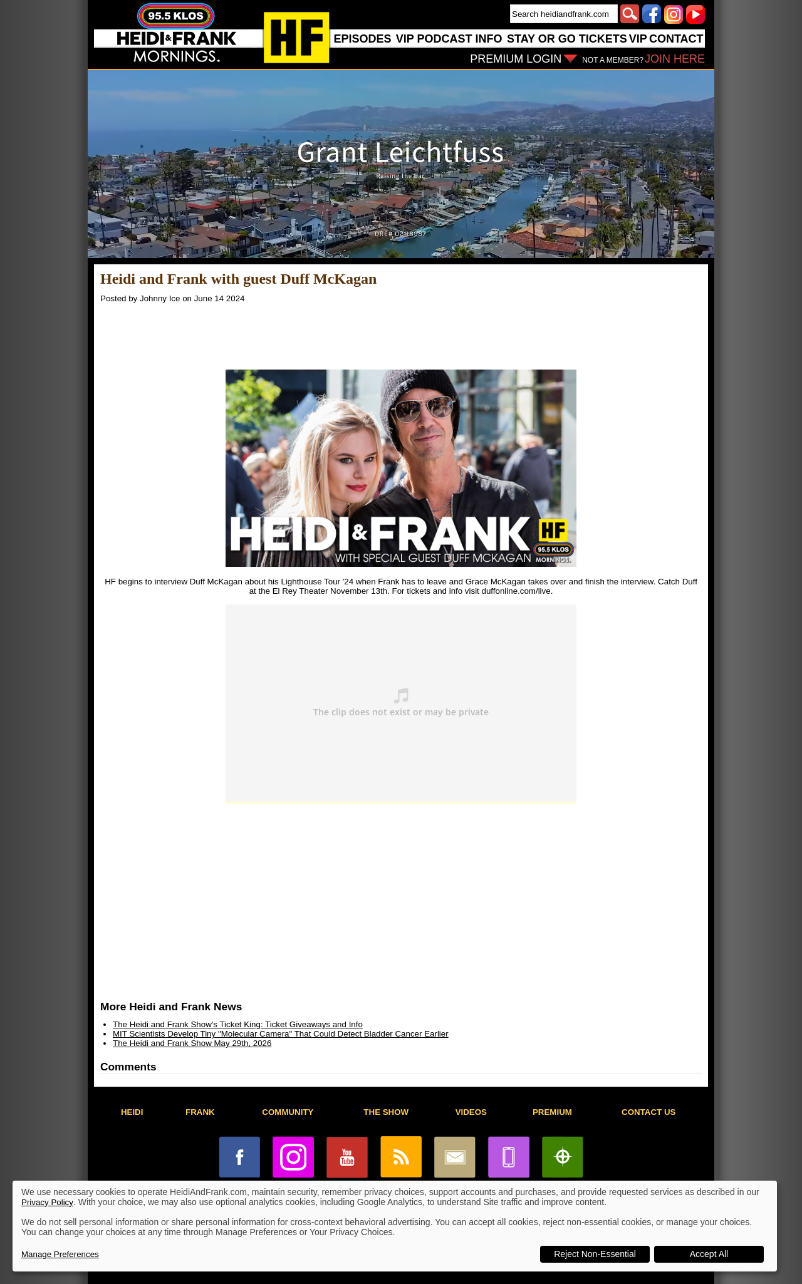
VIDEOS (471, 1112)
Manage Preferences (60, 1254)
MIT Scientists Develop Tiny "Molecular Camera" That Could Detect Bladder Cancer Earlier (281, 1033)
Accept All (709, 1254)
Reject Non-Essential (595, 1254)
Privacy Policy (47, 1202)
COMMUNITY (287, 1112)
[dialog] (395, 1226)
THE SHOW (386, 1112)
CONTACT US (648, 1112)
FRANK (200, 1112)
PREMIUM (552, 1112)
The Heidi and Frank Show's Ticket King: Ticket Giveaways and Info (238, 1024)
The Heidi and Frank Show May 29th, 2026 (192, 1043)
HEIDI (132, 1112)
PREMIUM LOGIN (515, 59)
